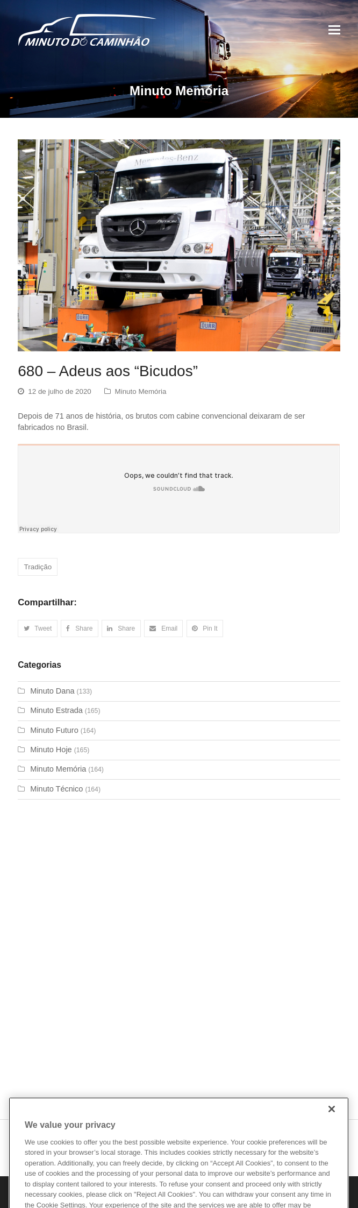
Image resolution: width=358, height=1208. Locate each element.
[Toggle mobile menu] (334, 30)
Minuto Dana (52, 691)
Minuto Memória (141, 391)
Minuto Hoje (50, 749)
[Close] (331, 1123)
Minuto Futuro (54, 730)
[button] (37, 628)
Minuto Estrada (56, 710)
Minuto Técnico (56, 789)
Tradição (38, 567)
